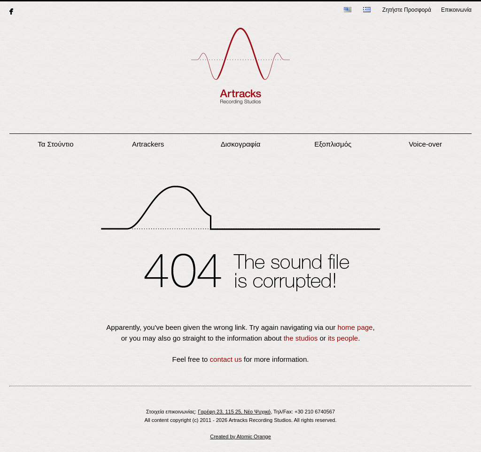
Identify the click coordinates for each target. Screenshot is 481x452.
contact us (226, 359)
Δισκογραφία (241, 144)
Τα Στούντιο (55, 144)
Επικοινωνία (456, 10)
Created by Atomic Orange (240, 436)
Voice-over (425, 144)
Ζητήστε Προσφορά (406, 10)
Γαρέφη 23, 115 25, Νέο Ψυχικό (234, 411)
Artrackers (148, 144)
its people (343, 338)
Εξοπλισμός (332, 144)
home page (354, 327)
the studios (301, 338)
